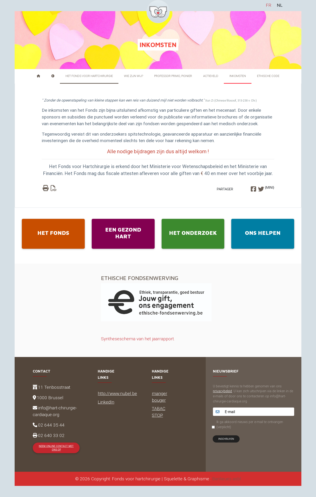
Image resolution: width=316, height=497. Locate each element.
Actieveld (210, 76)
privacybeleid (222, 391)
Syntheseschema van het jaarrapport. (138, 338)
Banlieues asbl (226, 478)
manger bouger (159, 397)
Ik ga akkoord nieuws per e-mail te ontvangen (249, 424)
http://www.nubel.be (117, 393)
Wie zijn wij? (133, 76)
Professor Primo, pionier (173, 76)
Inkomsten (237, 76)
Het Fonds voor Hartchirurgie (89, 76)
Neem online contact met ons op (56, 448)
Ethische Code (268, 76)
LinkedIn (106, 402)
